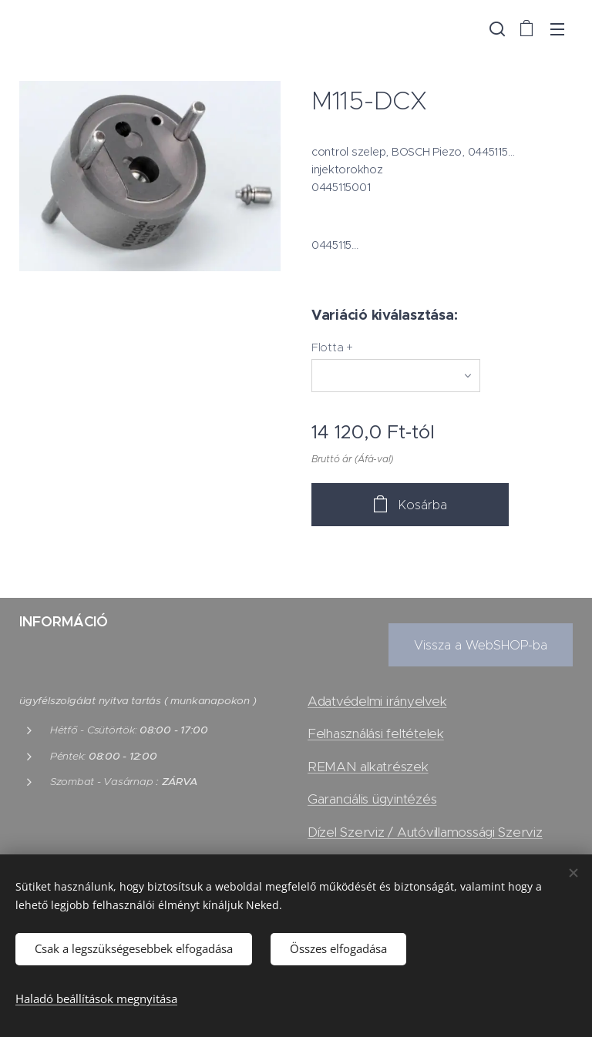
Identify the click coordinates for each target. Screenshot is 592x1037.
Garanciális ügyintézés (372, 799)
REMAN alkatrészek (368, 766)
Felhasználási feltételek (376, 734)
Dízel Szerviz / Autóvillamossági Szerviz (425, 832)
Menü (557, 29)
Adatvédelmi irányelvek (377, 701)
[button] (495, 28)
